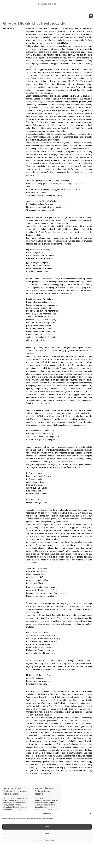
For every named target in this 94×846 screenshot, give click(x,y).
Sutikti (47, 827)
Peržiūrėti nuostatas (47, 840)
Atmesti (47, 833)
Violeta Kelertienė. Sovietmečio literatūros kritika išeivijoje (14, 791)
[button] (90, 813)
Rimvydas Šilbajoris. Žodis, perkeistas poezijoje (44, 791)
